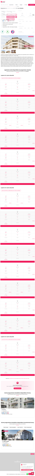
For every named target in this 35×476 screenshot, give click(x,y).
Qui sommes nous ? (23, 474)
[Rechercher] (31, 5)
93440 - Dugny (6, 427)
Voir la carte (17, 461)
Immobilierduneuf (3, 2)
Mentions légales (18, 474)
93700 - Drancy (14, 6)
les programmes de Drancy (13, 378)
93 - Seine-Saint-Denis (8, 6)
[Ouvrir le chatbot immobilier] (32, 473)
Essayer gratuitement (17, 388)
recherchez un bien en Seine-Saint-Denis (23, 378)
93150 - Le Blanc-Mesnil (27, 427)
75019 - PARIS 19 (20, 427)
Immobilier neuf (3, 6)
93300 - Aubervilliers (13, 427)
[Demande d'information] (17, 96)
